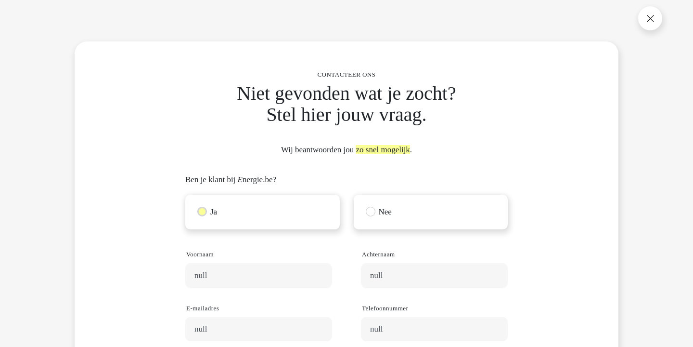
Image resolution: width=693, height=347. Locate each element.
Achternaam (378, 254)
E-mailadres (202, 308)
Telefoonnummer (385, 308)
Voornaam (200, 254)
